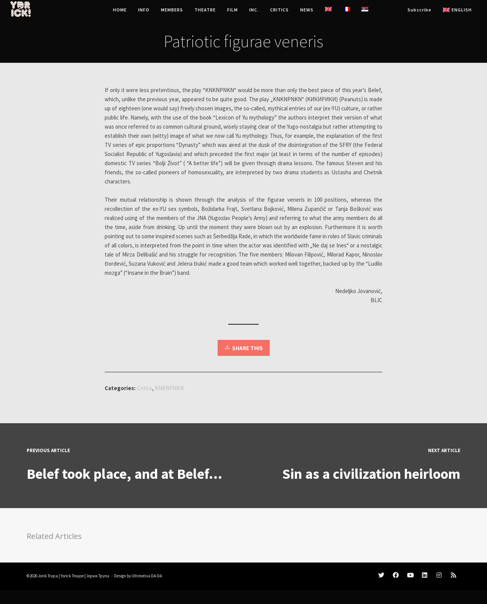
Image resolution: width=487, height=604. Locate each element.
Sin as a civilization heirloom (371, 474)
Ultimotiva (141, 576)
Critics (144, 388)
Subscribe (419, 10)
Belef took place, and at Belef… (124, 474)
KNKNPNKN (169, 388)
